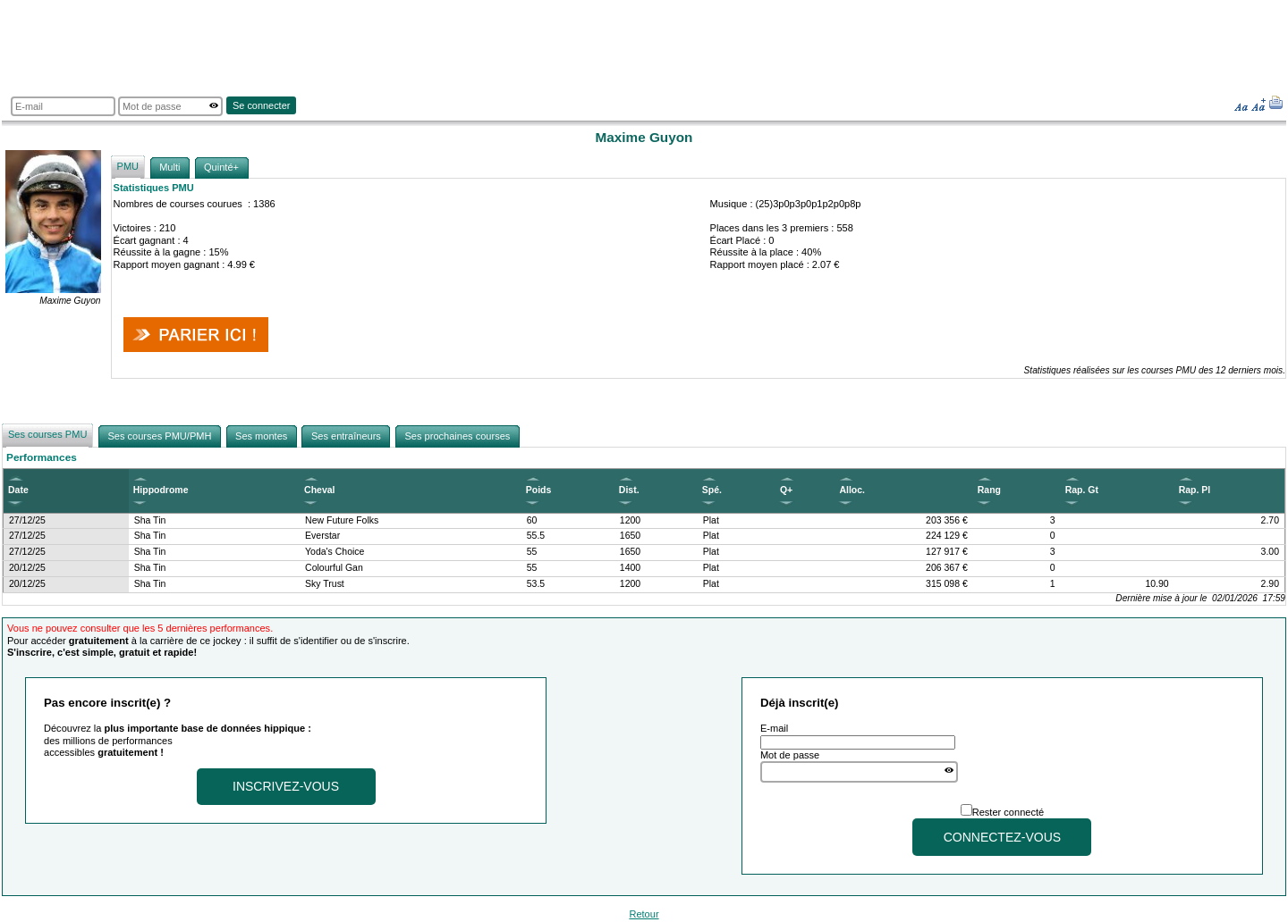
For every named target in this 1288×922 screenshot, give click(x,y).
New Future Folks (341, 520)
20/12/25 (27, 568)
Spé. (712, 490)
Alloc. (852, 490)
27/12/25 (27, 520)
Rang (989, 490)
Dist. (629, 490)
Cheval (319, 490)
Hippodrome (161, 490)
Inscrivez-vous (286, 786)
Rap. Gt (1081, 490)
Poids (539, 490)
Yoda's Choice (334, 552)
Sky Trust (324, 584)
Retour (643, 914)
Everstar (322, 536)
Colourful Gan (334, 568)
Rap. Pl (1195, 490)
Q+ (786, 490)
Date (18, 490)
